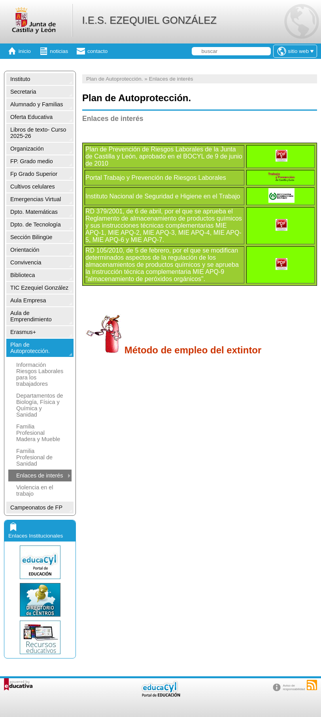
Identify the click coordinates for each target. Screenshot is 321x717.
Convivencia (25, 262)
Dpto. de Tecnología (35, 224)
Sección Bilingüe (31, 237)
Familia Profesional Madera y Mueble (38, 432)
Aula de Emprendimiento (31, 316)
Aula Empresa (28, 300)
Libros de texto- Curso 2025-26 (38, 132)
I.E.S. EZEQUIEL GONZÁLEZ (149, 20)
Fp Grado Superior (33, 174)
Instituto (20, 79)
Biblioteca (22, 275)
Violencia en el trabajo (34, 490)
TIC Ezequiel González (39, 288)
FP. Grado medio (31, 161)
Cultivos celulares (32, 186)
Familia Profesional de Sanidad (34, 457)
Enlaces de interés (39, 475)
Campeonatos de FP (36, 507)
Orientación (25, 250)
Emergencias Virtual (35, 199)
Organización (27, 148)
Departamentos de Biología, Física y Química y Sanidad (39, 405)
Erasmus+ (23, 332)
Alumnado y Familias (36, 104)
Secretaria (23, 92)
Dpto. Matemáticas (34, 212)
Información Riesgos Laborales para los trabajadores (39, 374)
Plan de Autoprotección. (30, 348)
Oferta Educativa (31, 117)
